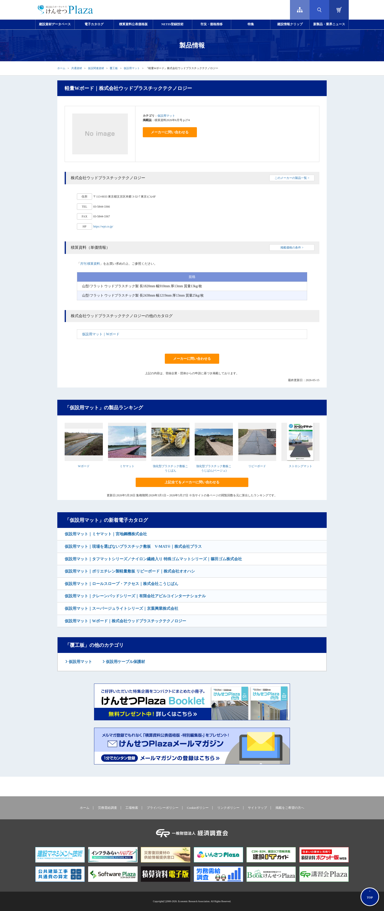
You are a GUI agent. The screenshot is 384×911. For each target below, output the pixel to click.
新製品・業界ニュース (329, 24)
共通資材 (76, 68)
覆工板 (114, 68)
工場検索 (131, 808)
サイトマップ (257, 808)
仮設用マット (132, 68)
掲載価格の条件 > (291, 247)
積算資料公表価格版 (133, 24)
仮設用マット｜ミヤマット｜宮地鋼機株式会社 (106, 534)
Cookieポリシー (198, 808)
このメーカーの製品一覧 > (292, 178)
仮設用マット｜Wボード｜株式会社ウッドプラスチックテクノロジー (125, 621)
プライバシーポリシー (163, 808)
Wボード (83, 466)
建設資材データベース (55, 24)
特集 (251, 24)
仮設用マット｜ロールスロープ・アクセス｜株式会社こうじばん (121, 584)
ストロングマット (300, 466)
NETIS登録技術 (172, 24)
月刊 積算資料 (90, 263)
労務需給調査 (107, 808)
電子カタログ (94, 24)
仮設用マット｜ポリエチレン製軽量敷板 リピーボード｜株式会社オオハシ (130, 571)
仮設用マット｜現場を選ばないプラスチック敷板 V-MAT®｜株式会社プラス (133, 546)
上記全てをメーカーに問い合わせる (192, 482)
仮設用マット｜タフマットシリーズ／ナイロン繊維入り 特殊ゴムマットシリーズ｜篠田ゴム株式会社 (153, 559)
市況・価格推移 (211, 24)
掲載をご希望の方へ (290, 808)
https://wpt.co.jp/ (103, 226)
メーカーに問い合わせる (170, 132)
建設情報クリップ (290, 24)
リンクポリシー (228, 808)
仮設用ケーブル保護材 (125, 662)
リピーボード (257, 466)
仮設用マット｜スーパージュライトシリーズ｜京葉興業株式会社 (121, 608)
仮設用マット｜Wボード (101, 334)
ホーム (61, 68)
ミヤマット (127, 466)
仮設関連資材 (96, 68)
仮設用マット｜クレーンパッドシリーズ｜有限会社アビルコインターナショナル (135, 596)
